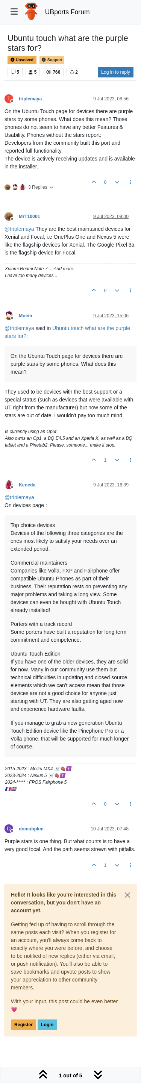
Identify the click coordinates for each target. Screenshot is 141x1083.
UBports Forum (67, 12)
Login (47, 1024)
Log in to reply (115, 72)
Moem (25, 315)
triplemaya (30, 98)
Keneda (27, 485)
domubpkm (31, 829)
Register (23, 1024)
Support (51, 60)
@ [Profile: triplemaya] (19, 229)
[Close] (127, 895)
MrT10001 (29, 216)
